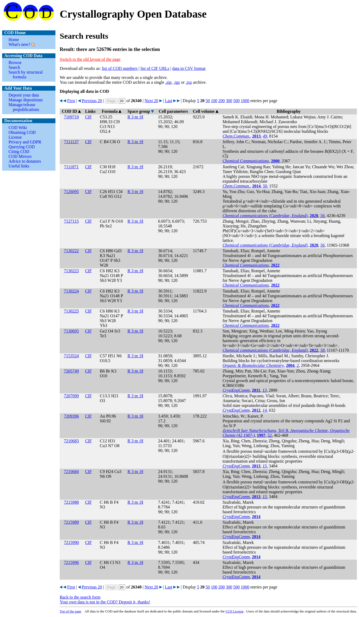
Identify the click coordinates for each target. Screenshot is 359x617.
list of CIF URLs (154, 68)
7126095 (71, 191)
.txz (188, 82)
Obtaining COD (22, 132)
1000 (245, 100)
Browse (15, 62)
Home (14, 39)
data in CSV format (188, 68)
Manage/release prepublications (24, 107)
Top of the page (70, 611)
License (15, 137)
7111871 (71, 167)
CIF (88, 117)
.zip (168, 82)
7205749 (71, 371)
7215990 (71, 542)
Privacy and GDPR (25, 142)
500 (236, 100)
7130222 (71, 251)
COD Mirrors (20, 156)
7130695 (71, 331)
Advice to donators (25, 161)
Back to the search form (80, 597)
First (71, 100)
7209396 (71, 416)
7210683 (71, 441)
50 (207, 100)
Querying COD (22, 147)
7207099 (71, 396)
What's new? (19, 44)
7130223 (71, 271)
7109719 (71, 117)
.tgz (177, 82)
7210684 (71, 471)
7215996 (71, 562)
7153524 (71, 356)
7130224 (71, 291)
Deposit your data (24, 95)
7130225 (71, 311)
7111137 (71, 141)
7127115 (71, 221)
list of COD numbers (120, 68)
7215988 (71, 502)
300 (229, 100)
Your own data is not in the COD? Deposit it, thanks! (105, 602)
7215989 (71, 522)
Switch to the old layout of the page (90, 59)
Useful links (19, 166)
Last (168, 100)
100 (214, 100)
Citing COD (19, 151)
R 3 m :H (135, 117)
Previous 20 (92, 100)
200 (221, 100)
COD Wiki (18, 127)
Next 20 (151, 100)
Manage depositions (26, 100)
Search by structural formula (26, 74)
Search (14, 67)
